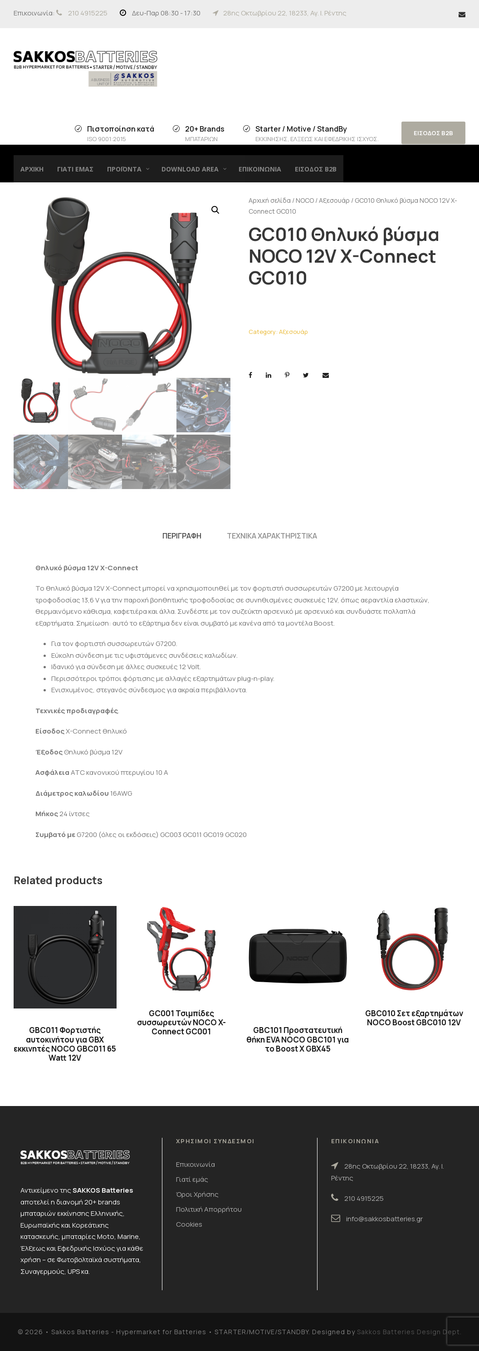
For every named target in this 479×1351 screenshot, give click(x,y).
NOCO (305, 200)
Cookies (189, 1224)
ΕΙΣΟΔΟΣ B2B (433, 133)
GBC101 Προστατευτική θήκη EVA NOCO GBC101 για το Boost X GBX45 (297, 1039)
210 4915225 (88, 13)
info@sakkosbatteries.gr (384, 1219)
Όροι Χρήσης (197, 1194)
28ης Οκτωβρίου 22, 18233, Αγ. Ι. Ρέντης (285, 13)
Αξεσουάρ (334, 200)
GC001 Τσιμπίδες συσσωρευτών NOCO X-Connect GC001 (181, 1022)
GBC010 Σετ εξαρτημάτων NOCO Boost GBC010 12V (414, 1018)
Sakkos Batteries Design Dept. (409, 1331)
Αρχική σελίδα (270, 200)
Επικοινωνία (195, 1164)
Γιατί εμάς (192, 1179)
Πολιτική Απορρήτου (209, 1209)
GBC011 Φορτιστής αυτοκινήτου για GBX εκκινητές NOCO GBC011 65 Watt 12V (65, 1044)
